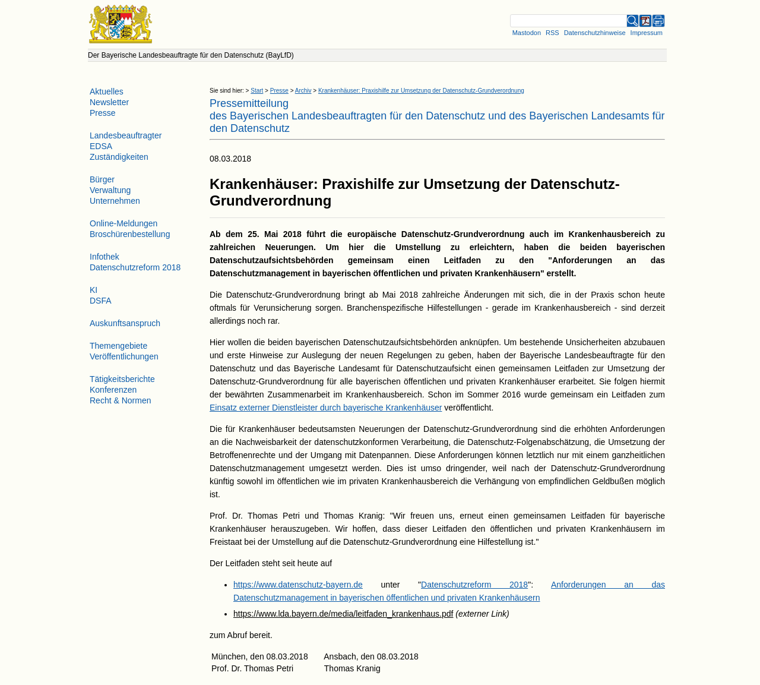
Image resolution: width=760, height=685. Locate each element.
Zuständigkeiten (119, 157)
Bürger (102, 179)
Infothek (104, 256)
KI (93, 290)
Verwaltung (110, 190)
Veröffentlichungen (124, 356)
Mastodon (526, 32)
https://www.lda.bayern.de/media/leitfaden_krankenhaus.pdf (343, 613)
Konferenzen (113, 389)
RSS (552, 32)
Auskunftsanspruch (125, 323)
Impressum (647, 32)
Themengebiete (118, 346)
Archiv (303, 90)
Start (257, 90)
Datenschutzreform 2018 (474, 584)
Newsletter (109, 102)
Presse (279, 90)
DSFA (101, 300)
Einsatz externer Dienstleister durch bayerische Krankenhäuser (326, 407)
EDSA (101, 146)
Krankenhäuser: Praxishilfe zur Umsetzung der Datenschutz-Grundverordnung (421, 90)
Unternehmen (115, 201)
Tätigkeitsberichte (122, 379)
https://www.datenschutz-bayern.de (298, 584)
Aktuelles (107, 91)
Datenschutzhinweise (595, 32)
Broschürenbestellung (130, 234)
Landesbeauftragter (126, 135)
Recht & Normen (120, 400)
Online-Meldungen (123, 223)
